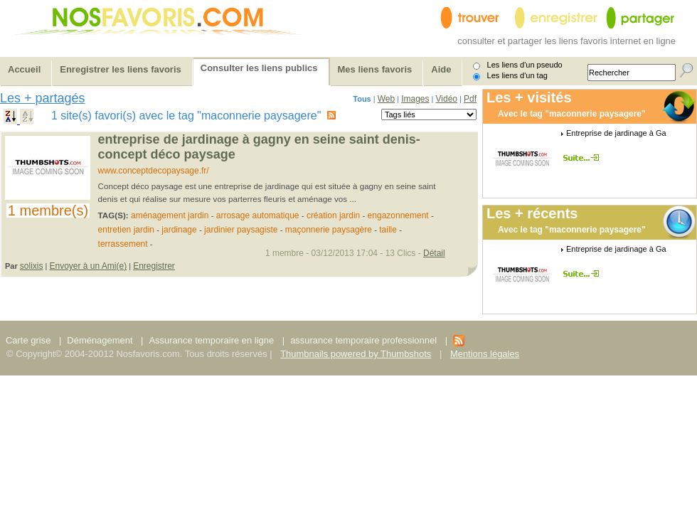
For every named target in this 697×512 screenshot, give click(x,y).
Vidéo (446, 99)
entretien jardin (126, 230)
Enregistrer (154, 266)
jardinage (178, 230)
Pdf (470, 99)
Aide (441, 69)
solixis (31, 266)
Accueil (24, 69)
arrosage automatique (257, 215)
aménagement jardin (169, 215)
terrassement (123, 244)
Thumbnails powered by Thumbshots (355, 353)
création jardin (333, 215)
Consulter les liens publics (259, 68)
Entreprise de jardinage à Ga (616, 133)
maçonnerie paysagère (328, 230)
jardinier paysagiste (240, 230)
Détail (434, 253)
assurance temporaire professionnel (363, 340)
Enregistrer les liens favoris (120, 69)
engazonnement (398, 215)
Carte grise (29, 340)
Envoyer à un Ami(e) (88, 266)
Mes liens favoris (375, 69)
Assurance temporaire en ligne (211, 340)
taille (388, 230)
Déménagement (99, 340)
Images (415, 99)
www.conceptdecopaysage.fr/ (153, 171)
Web (386, 99)
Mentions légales (484, 353)
